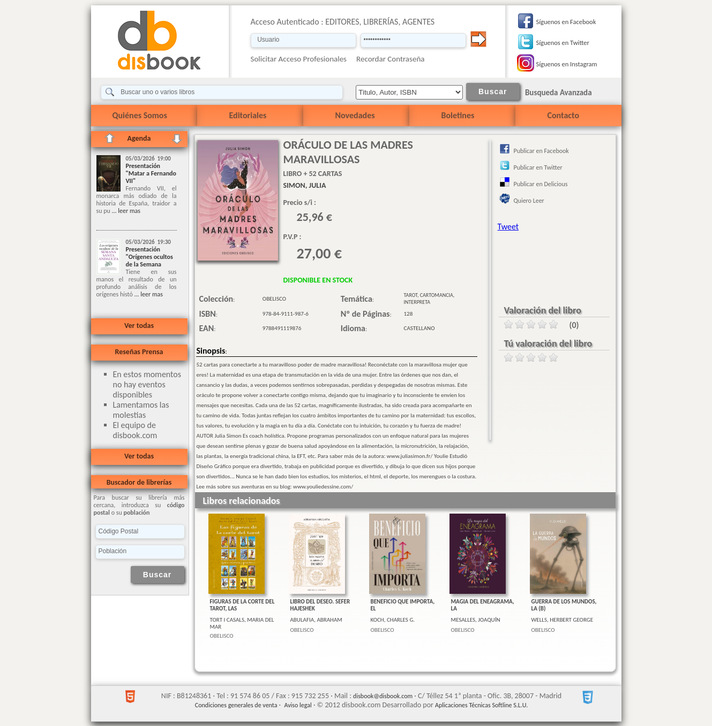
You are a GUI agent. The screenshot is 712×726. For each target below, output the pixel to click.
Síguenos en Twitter (562, 43)
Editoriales (248, 115)
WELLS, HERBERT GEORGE (562, 619)
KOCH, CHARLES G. (393, 619)
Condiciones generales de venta (236, 705)
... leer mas (125, 211)
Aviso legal (297, 705)
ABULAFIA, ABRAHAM (316, 619)
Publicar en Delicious (541, 184)
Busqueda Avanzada (558, 92)
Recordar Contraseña (390, 59)
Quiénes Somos (140, 115)
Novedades (355, 115)
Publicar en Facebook (541, 151)
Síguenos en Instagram (566, 64)
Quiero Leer (529, 200)
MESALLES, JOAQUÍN (475, 619)
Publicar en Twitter (538, 167)
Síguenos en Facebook (566, 22)
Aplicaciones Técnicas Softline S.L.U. (481, 705)
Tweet (508, 226)
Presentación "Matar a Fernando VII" (151, 173)
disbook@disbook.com (383, 696)
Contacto (563, 115)
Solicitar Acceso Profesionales (299, 59)
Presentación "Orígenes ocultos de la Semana (149, 257)
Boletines (458, 115)
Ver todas (139, 325)
